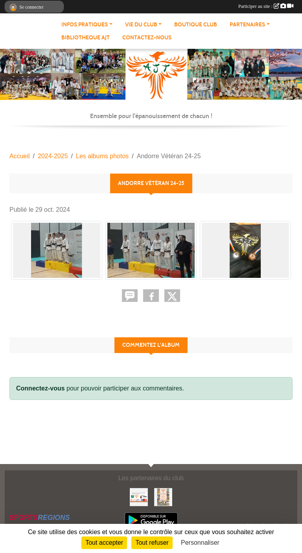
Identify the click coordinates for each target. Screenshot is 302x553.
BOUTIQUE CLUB (195, 24)
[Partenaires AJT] (139, 496)
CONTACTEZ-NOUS (146, 37)
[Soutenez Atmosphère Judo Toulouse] (163, 496)
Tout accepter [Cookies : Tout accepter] (104, 542)
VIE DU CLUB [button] (141, 24)
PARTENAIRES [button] (247, 24)
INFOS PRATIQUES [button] (84, 24)
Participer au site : (265, 6)
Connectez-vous (40, 388)
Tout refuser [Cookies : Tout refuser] (151, 542)
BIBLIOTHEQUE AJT (85, 37)
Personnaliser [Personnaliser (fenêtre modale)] (200, 542)
